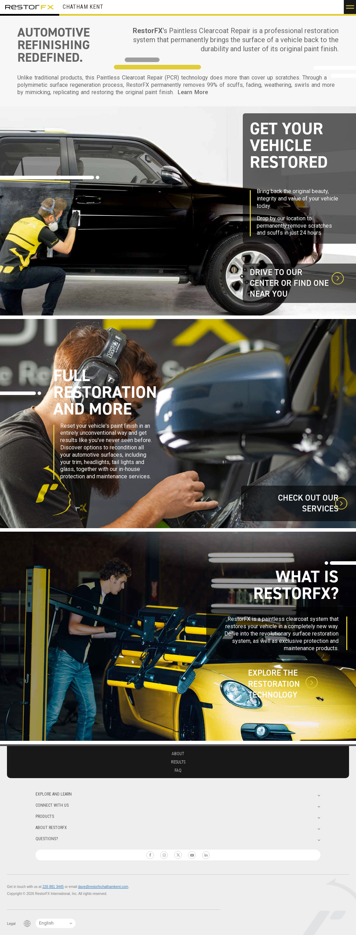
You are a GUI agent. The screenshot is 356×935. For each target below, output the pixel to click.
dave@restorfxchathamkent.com (103, 887)
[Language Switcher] (56, 923)
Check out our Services (308, 503)
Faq (178, 770)
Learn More (193, 92)
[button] (350, 7)
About (178, 753)
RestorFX (29, 7)
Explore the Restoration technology (274, 684)
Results (178, 762)
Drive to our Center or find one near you (289, 283)
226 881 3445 (53, 887)
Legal (11, 924)
